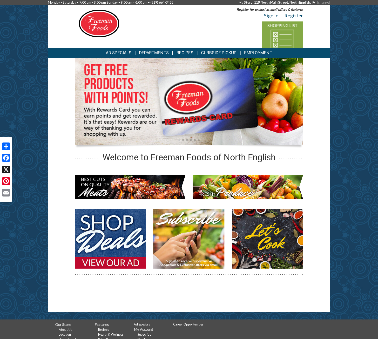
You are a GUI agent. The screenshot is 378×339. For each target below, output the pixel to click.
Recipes (184, 52)
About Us (65, 330)
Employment (258, 52)
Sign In (271, 15)
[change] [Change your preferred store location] (323, 2)
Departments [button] (154, 52)
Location (65, 334)
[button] (179, 140)
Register (293, 15)
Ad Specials (118, 52)
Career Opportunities (188, 324)
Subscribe (144, 334)
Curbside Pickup (218, 52)
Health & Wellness (110, 334)
